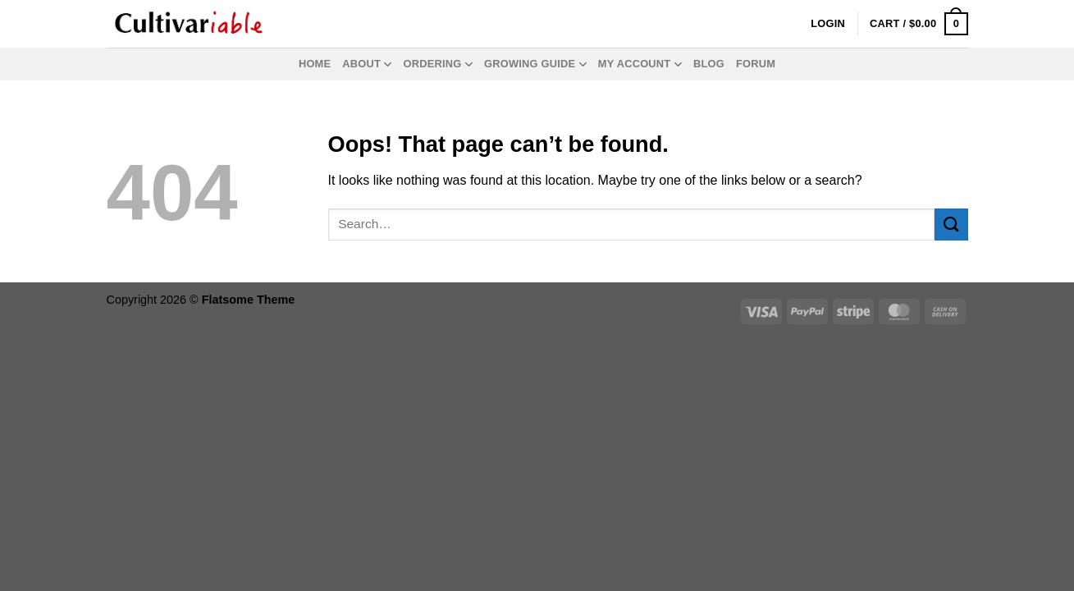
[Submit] (951, 224)
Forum (755, 63)
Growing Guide (535, 64)
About (366, 64)
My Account (640, 64)
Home (315, 63)
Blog (708, 63)
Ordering (438, 64)
